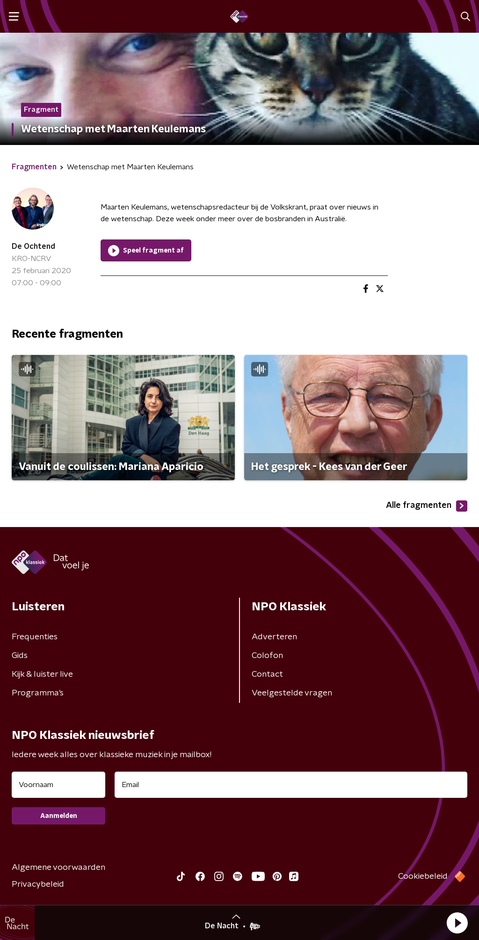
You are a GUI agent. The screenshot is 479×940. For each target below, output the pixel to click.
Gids (20, 655)
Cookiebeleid (423, 876)
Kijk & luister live (42, 674)
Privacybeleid (38, 884)
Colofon (267, 655)
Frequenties (35, 637)
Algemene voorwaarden (58, 867)
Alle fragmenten (426, 506)
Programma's (38, 693)
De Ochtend (33, 246)
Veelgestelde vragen (292, 693)
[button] (457, 923)
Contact (267, 674)
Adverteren (274, 637)
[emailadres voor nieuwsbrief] (291, 785)
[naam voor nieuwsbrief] (58, 785)
